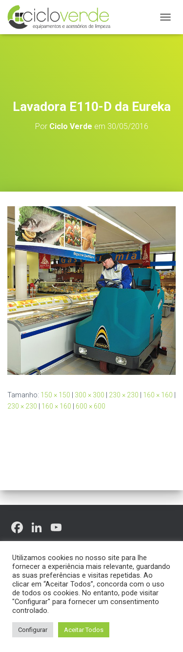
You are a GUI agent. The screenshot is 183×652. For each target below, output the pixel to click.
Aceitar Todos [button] (83, 629)
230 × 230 (124, 395)
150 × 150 (55, 395)
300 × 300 (89, 395)
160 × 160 (158, 395)
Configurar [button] (32, 629)
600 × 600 (90, 406)
